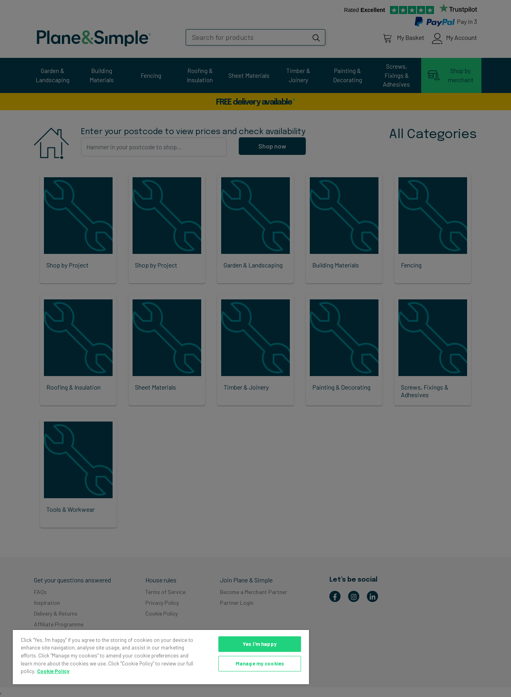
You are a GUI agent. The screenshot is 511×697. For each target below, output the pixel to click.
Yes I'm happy (260, 644)
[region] (161, 657)
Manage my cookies (260, 663)
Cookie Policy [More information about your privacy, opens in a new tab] (53, 671)
